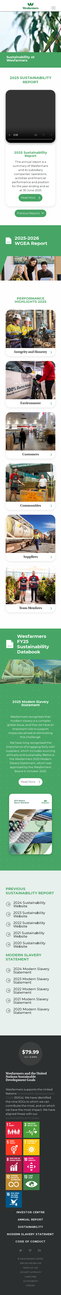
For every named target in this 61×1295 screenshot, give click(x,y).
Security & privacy (30, 1272)
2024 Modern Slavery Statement (31, 970)
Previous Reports (30, 213)
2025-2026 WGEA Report (31, 240)
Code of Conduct (30, 1241)
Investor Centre (30, 1212)
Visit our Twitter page (21, 1250)
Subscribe (30, 1276)
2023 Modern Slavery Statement (31, 980)
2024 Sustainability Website (29, 904)
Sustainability (30, 1226)
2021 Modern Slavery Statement (30, 1000)
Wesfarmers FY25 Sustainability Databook (33, 644)
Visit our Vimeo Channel (31, 1250)
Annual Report (30, 1219)
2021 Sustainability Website (28, 934)
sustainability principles (22, 1118)
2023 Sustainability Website (29, 914)
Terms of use (30, 1268)
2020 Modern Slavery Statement (31, 1010)
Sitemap (30, 1285)
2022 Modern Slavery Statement (31, 990)
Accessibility (30, 1281)
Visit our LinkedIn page (40, 1250)
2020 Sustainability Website (29, 944)
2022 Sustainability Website (29, 924)
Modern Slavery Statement (30, 1234)
